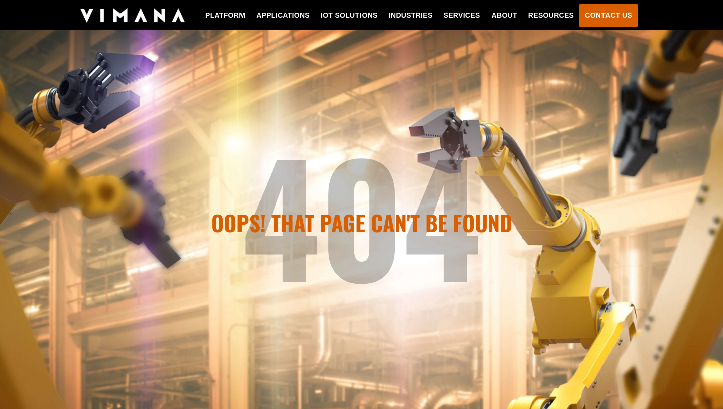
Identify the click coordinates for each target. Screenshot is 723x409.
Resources (551, 15)
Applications (283, 15)
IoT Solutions (349, 15)
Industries (411, 15)
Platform (225, 15)
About (504, 15)
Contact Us (608, 15)
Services (462, 15)
